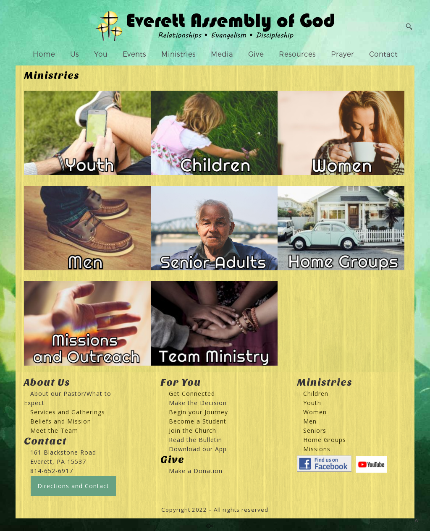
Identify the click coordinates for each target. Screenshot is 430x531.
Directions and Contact (73, 486)
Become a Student (197, 421)
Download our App (198, 449)
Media (222, 54)
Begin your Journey (195, 412)
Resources (297, 54)
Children (315, 394)
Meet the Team (54, 430)
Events (134, 54)
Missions (316, 449)
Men (310, 421)
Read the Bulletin (195, 440)
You (101, 54)
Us (74, 54)
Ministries (178, 54)
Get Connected (191, 394)
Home (44, 54)
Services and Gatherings (67, 412)
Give (256, 54)
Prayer (342, 54)
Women (315, 412)
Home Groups (324, 440)
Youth (312, 403)
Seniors (314, 430)
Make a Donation (196, 471)
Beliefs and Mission (60, 421)
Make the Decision (198, 403)
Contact (383, 54)
